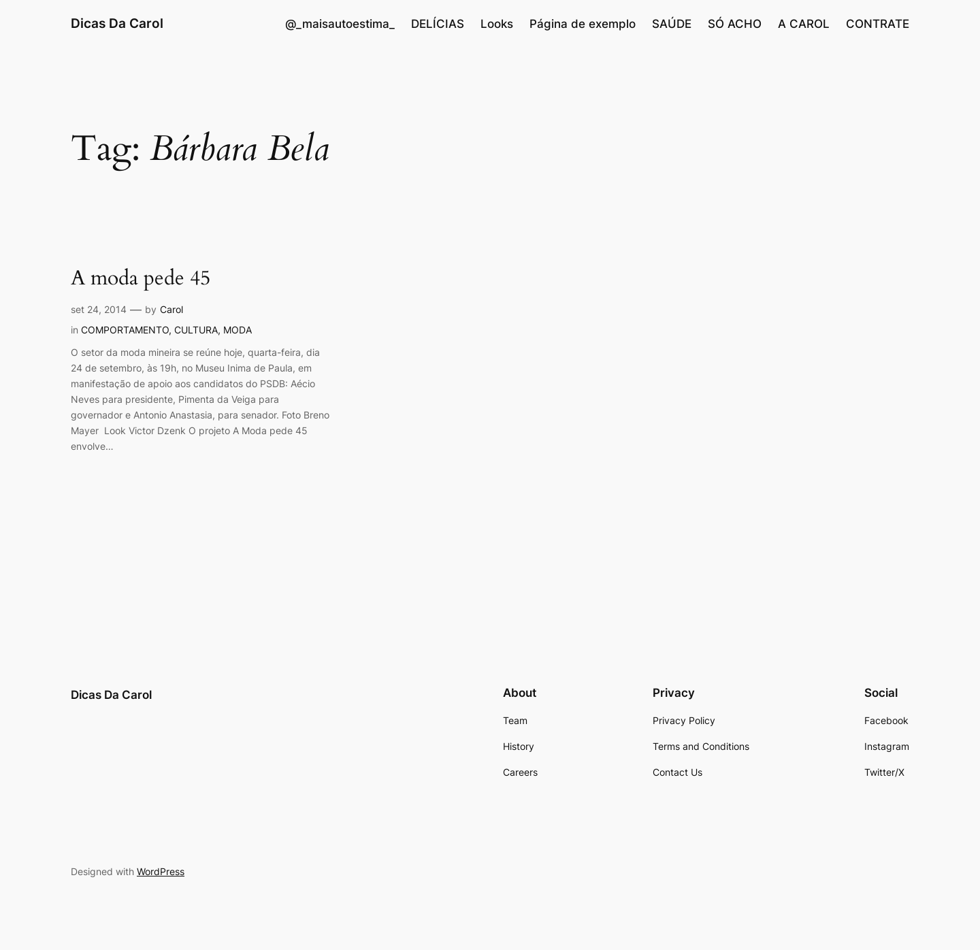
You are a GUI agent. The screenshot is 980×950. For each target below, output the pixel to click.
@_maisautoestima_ (340, 24)
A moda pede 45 (140, 279)
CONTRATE (877, 24)
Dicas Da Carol (117, 23)
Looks (496, 24)
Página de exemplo (582, 24)
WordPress (160, 871)
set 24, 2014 (99, 309)
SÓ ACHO (735, 24)
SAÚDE (671, 24)
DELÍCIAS (437, 24)
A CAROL (804, 24)
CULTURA (196, 329)
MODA (237, 329)
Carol (171, 309)
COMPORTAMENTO (125, 329)
